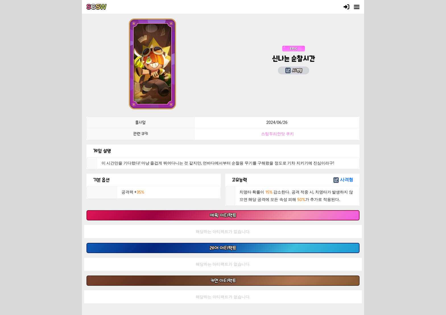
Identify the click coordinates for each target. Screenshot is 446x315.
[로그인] (346, 7)
